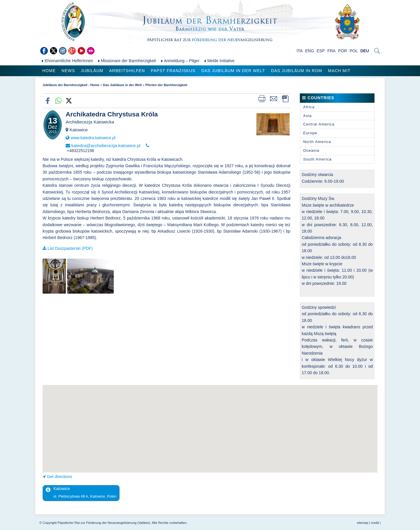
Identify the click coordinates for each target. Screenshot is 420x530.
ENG (309, 50)
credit (375, 522)
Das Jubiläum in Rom (296, 70)
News (68, 70)
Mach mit (339, 70)
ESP (321, 50)
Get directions (59, 476)
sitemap (362, 522)
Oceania (311, 150)
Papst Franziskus (173, 70)
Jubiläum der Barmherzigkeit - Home (71, 85)
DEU (364, 50)
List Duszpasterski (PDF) (70, 248)
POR (342, 50)
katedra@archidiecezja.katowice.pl (105, 145)
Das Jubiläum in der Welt (233, 70)
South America (317, 159)
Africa (308, 107)
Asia (307, 116)
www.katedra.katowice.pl (93, 137)
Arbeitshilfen (127, 70)
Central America (318, 124)
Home (49, 70)
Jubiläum (92, 70)
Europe (310, 133)
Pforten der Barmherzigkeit (166, 85)
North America (317, 142)
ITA (300, 50)
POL (354, 50)
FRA (331, 50)
